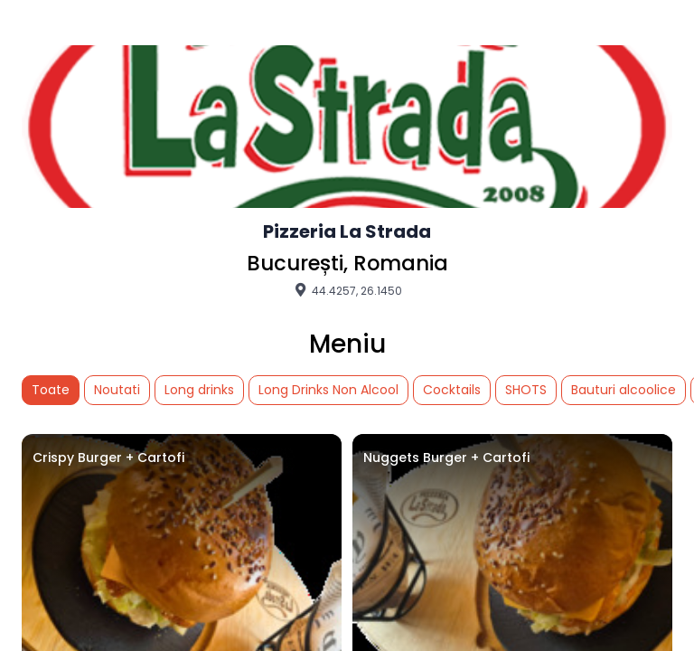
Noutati (117, 390)
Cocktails (452, 390)
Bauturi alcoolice (623, 390)
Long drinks (199, 390)
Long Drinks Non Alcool (328, 390)
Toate (51, 390)
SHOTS (526, 390)
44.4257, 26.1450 (347, 290)
